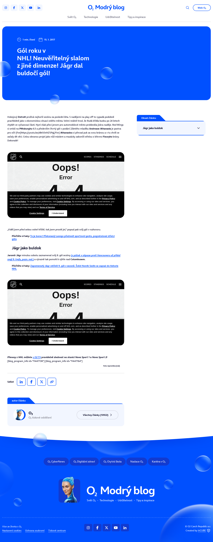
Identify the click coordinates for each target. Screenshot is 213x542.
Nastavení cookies (11, 530)
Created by (198, 531)
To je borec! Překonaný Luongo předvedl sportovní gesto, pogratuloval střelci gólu (63, 237)
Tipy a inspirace (137, 17)
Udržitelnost (112, 17)
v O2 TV (37, 357)
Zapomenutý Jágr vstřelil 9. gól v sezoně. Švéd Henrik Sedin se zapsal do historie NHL (65, 267)
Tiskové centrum (57, 530)
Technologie (91, 17)
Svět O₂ (71, 17)
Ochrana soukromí (35, 530)
